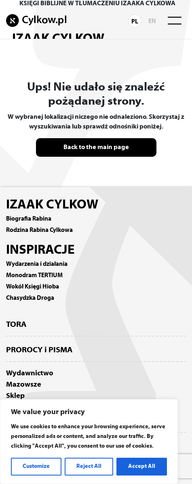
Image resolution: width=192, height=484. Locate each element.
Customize (36, 466)
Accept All (141, 466)
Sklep (15, 396)
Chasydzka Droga (30, 298)
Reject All (88, 466)
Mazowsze (23, 385)
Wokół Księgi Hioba (32, 287)
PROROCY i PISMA (39, 350)
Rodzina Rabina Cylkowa (39, 230)
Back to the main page (96, 147)
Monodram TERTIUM (34, 275)
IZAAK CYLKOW (52, 205)
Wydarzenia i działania (37, 264)
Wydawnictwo (29, 373)
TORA (16, 325)
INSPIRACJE (40, 250)
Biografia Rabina (28, 219)
